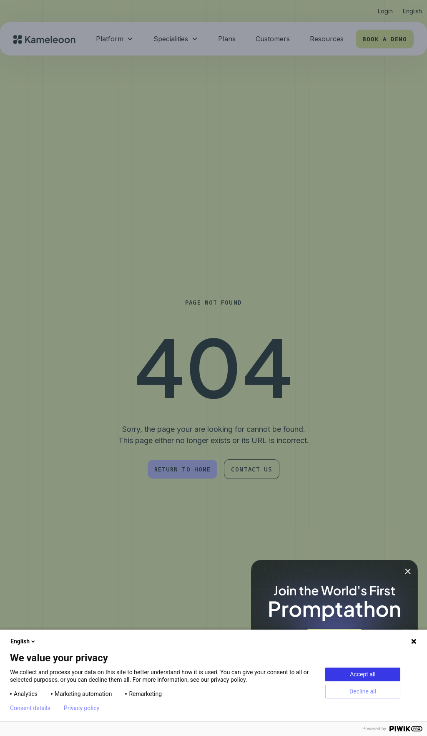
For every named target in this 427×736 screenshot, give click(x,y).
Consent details (30, 708)
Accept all (363, 674)
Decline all (362, 691)
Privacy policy (81, 708)
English (23, 641)
